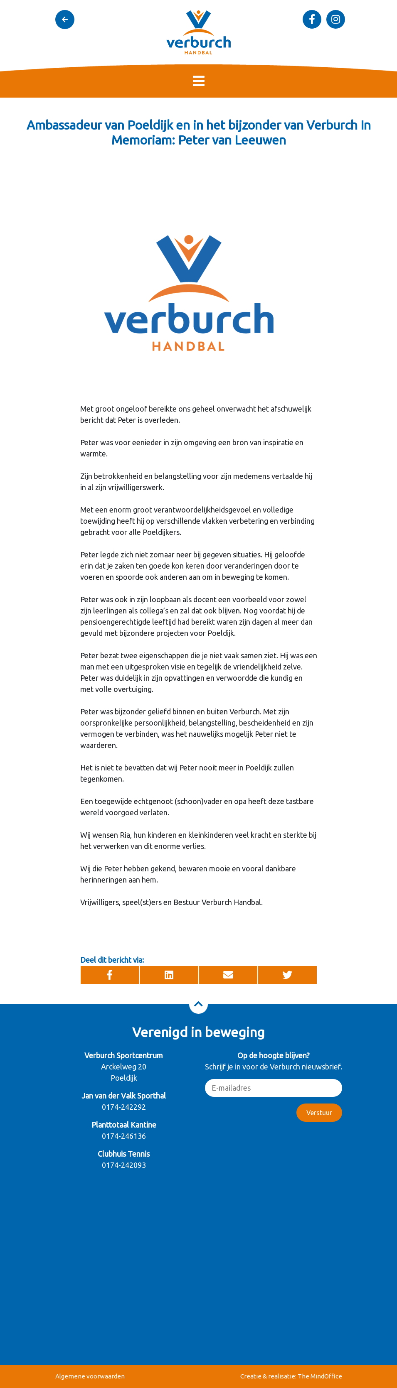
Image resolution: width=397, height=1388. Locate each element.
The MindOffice (320, 1376)
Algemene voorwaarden (90, 1376)
